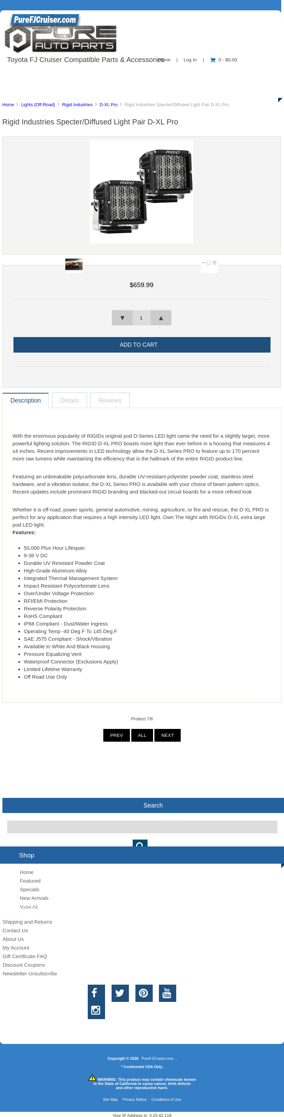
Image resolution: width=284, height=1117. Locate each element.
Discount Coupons (23, 965)
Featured (30, 881)
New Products (231, 73)
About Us (69, 73)
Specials (29, 889)
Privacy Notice (135, 1099)
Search (153, 805)
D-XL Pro (109, 104)
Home (8, 104)
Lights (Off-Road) (38, 104)
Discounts (67, 89)
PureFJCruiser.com (157, 1058)
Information (120, 73)
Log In (190, 59)
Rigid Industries (77, 104)
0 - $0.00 (223, 59)
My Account (15, 948)
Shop (26, 73)
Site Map (110, 1099)
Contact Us (174, 73)
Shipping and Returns (27, 922)
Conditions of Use (166, 1099)
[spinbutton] (141, 317)
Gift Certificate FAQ (24, 956)
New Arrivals (34, 898)
